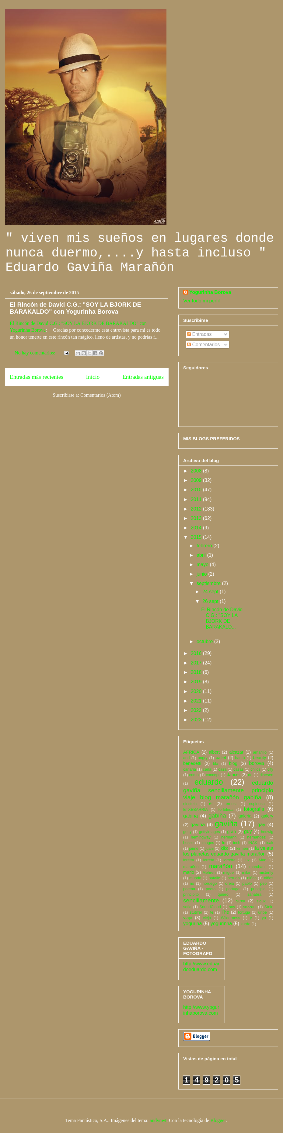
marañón (220, 866)
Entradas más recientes (36, 377)
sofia (187, 907)
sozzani (249, 907)
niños (268, 878)
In (223, 842)
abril (202, 555)
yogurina (192, 923)
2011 (197, 499)
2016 (197, 653)
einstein (190, 803)
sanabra (254, 894)
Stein (268, 907)
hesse (188, 842)
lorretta (229, 860)
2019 (197, 681)
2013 (197, 518)
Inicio (93, 377)
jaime (193, 848)
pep (263, 883)
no (192, 883)
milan (246, 872)
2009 (197, 480)
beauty (259, 757)
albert (214, 752)
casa (222, 769)
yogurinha (221, 923)
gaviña (226, 823)
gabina (190, 815)
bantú (240, 757)
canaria (189, 769)
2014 (197, 527)
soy (232, 907)
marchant (258, 866)
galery (267, 816)
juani (209, 848)
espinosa (256, 803)
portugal (233, 889)
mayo (203, 564)
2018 (197, 672)
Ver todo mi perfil (201, 300)
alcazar (236, 752)
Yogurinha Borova (210, 292)
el (210, 803)
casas (238, 769)
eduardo (208, 782)
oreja (229, 883)
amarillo (260, 752)
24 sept (211, 591)
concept (212, 774)
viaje (187, 917)
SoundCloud (210, 907)
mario (188, 872)
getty (187, 831)
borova (256, 763)
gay (261, 824)
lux (247, 860)
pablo (247, 883)
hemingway (201, 837)
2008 (197, 470)
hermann (229, 837)
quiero (223, 894)
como (194, 774)
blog (233, 763)
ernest (231, 803)
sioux (261, 901)
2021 (197, 700)
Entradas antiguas (143, 377)
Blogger (218, 1120)
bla (215, 763)
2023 (197, 719)
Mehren (208, 872)
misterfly (266, 872)
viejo (207, 917)
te (212, 912)
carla (207, 769)
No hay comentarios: (35, 352)
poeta (210, 889)
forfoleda (225, 809)
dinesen (266, 774)
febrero (205, 545)
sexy (240, 900)
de (250, 774)
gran (231, 831)
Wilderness (230, 917)
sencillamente (201, 900)
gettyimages (209, 831)
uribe (262, 912)
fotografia (254, 809)
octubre (205, 641)
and (186, 757)
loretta (188, 860)
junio (202, 574)
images (207, 842)
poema (189, 889)
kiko (225, 848)
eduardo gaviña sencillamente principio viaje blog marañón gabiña (228, 789)
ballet (221, 757)
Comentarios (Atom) (100, 395)
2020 (197, 691)
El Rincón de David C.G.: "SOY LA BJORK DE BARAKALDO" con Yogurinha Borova (75, 308)
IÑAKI (253, 842)
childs (255, 769)
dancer (233, 774)
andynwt (158, 1120)
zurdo (245, 924)
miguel (229, 872)
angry (203, 757)
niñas (252, 878)
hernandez (256, 837)
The (225, 912)
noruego (209, 883)
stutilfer (196, 912)
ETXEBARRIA (195, 809)
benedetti (192, 763)
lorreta (208, 860)
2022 (197, 710)
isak (269, 842)
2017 (197, 662)
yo (264, 917)
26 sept (211, 601)
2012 (197, 508)
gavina (197, 824)
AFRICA (191, 752)
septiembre (209, 583)
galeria (244, 816)
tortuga (244, 912)
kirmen (242, 848)
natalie (214, 878)
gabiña (217, 815)
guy (248, 831)
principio (258, 889)
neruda (234, 878)
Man (262, 860)
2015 (197, 537)
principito (191, 894)
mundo (195, 878)
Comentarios (203, 344)
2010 (197, 489)
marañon (191, 866)
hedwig (267, 831)
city (270, 769)
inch (236, 842)
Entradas (199, 334)
